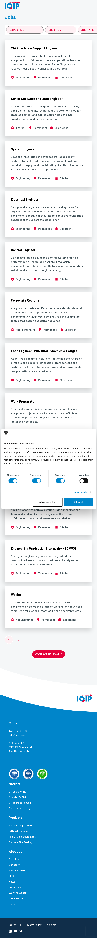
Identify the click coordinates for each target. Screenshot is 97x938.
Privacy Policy (33, 924)
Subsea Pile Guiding (20, 842)
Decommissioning (19, 808)
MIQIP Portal (16, 898)
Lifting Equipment (19, 831)
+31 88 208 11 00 (19, 730)
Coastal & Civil (17, 797)
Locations (15, 887)
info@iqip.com (17, 735)
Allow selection (47, 502)
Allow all (78, 502)
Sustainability (17, 870)
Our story (14, 864)
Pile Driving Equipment (22, 836)
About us (14, 859)
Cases (12, 904)
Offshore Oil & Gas (20, 802)
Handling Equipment (21, 825)
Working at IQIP (18, 892)
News (12, 881)
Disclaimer (51, 924)
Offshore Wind (17, 791)
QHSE (12, 876)
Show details (80, 492)
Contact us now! (47, 654)
